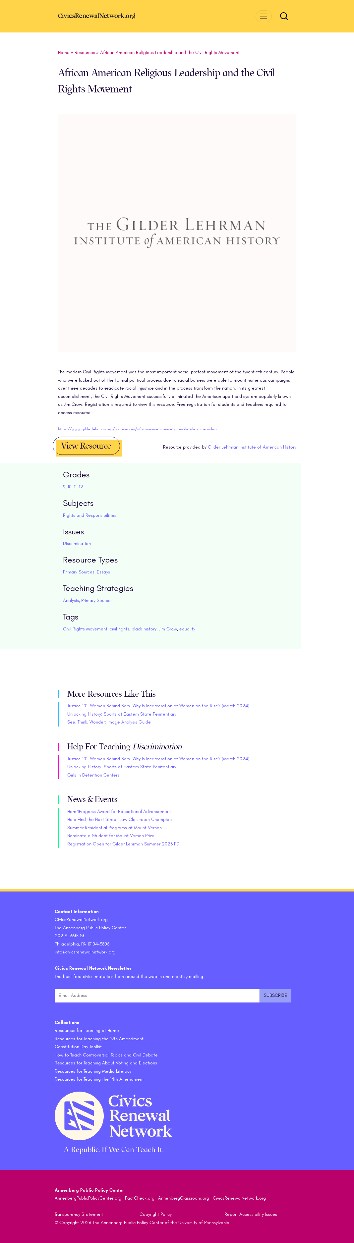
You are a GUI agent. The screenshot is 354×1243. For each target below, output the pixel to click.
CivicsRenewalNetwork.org (239, 1198)
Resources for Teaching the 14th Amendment (99, 1079)
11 (75, 487)
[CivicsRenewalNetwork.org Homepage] (107, 16)
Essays (103, 572)
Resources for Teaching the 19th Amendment (99, 1039)
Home (64, 52)
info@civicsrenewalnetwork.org (85, 952)
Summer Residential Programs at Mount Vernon (114, 828)
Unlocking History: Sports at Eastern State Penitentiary (121, 714)
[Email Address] (157, 995)
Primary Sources (78, 572)
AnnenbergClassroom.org (183, 1198)
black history (144, 629)
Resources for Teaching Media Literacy (93, 1071)
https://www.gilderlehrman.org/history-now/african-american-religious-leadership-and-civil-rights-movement (154, 429)
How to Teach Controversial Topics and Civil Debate (106, 1055)
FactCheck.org (139, 1198)
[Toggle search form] (284, 16)
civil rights (119, 629)
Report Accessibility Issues (250, 1214)
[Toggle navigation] (264, 16)
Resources (85, 52)
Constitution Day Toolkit (78, 1047)
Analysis (71, 600)
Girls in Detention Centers (93, 775)
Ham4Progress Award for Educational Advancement (119, 811)
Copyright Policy (156, 1214)
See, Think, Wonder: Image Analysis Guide (109, 722)
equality (187, 629)
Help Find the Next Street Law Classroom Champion (119, 819)
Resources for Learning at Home (87, 1030)
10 (70, 487)
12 (81, 487)
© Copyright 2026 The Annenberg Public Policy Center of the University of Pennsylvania (142, 1222)
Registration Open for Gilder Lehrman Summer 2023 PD (123, 844)
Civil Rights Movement (85, 629)
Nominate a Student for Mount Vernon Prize (110, 835)
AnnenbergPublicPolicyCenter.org (88, 1198)
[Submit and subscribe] (275, 995)
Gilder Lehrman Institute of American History (252, 447)
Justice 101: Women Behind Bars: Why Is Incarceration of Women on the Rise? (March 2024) (158, 706)
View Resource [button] (86, 446)
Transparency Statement (79, 1214)
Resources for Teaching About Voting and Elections (106, 1063)
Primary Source (96, 600)
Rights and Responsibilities (89, 515)
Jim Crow (168, 629)
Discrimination (77, 543)
